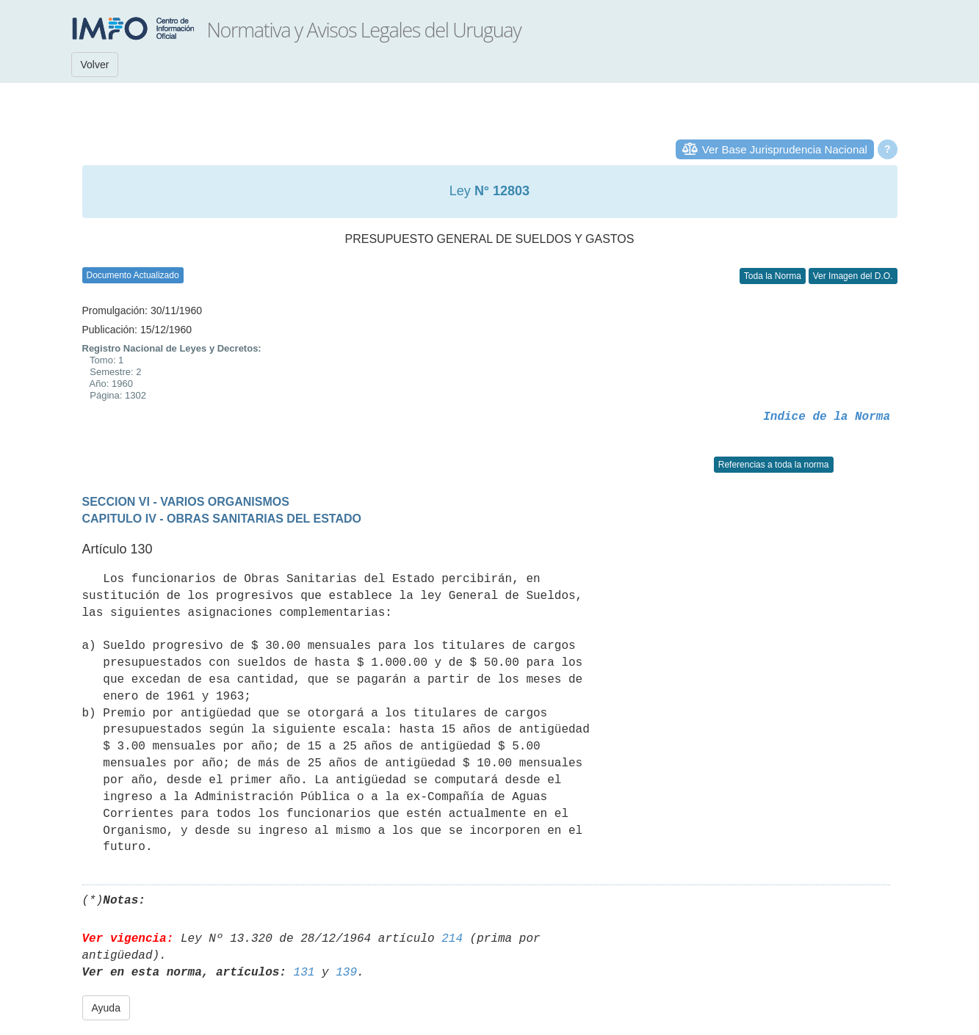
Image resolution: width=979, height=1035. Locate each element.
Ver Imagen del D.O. (853, 276)
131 (304, 972)
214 (452, 938)
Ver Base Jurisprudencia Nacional (784, 149)
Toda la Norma (772, 276)
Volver (95, 64)
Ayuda (106, 1008)
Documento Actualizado (133, 275)
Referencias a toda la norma (773, 465)
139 (346, 972)
